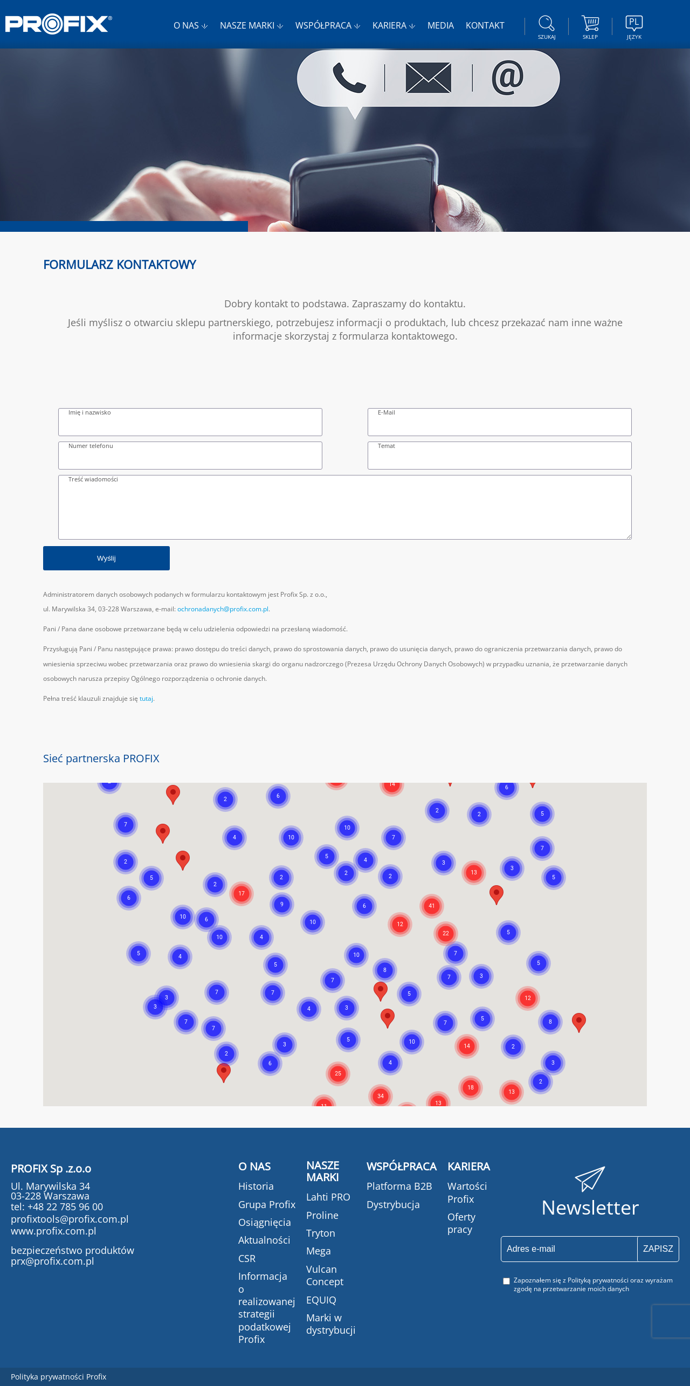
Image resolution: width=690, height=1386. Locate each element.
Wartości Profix (467, 1192)
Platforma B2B (399, 1186)
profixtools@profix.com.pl (70, 1218)
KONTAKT (485, 25)
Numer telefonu (90, 446)
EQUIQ (321, 1299)
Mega (318, 1250)
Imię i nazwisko (89, 412)
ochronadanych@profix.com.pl (222, 608)
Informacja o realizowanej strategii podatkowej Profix (266, 1308)
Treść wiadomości (93, 479)
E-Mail (386, 412)
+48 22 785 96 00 (64, 1206)
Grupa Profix (266, 1204)
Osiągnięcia (264, 1222)
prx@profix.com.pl (52, 1260)
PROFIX (58, 24)
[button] (173, 795)
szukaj (546, 25)
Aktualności (264, 1239)
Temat (386, 446)
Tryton (320, 1232)
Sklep (590, 25)
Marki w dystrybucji (331, 1323)
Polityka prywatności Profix (58, 1376)
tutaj (146, 698)
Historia (256, 1186)
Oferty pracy (461, 1223)
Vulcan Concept (324, 1275)
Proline (322, 1215)
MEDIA (440, 25)
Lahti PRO (328, 1196)
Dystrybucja (393, 1204)
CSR (247, 1258)
